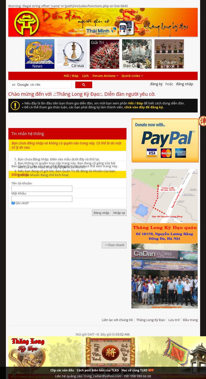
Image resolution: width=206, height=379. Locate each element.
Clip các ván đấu (62, 370)
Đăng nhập (184, 84)
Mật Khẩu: (19, 193)
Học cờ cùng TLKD (138, 370)
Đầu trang (190, 320)
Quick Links (131, 76)
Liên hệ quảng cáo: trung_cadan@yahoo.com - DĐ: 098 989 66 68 (103, 376)
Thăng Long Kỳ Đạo (150, 320)
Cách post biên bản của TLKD (98, 370)
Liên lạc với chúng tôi (117, 320)
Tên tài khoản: (22, 183)
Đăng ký (64, 166)
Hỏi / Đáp (71, 76)
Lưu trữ (173, 320)
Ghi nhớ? (20, 203)
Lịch (85, 76)
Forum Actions (104, 76)
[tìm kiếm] (40, 85)
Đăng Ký (156, 84)
